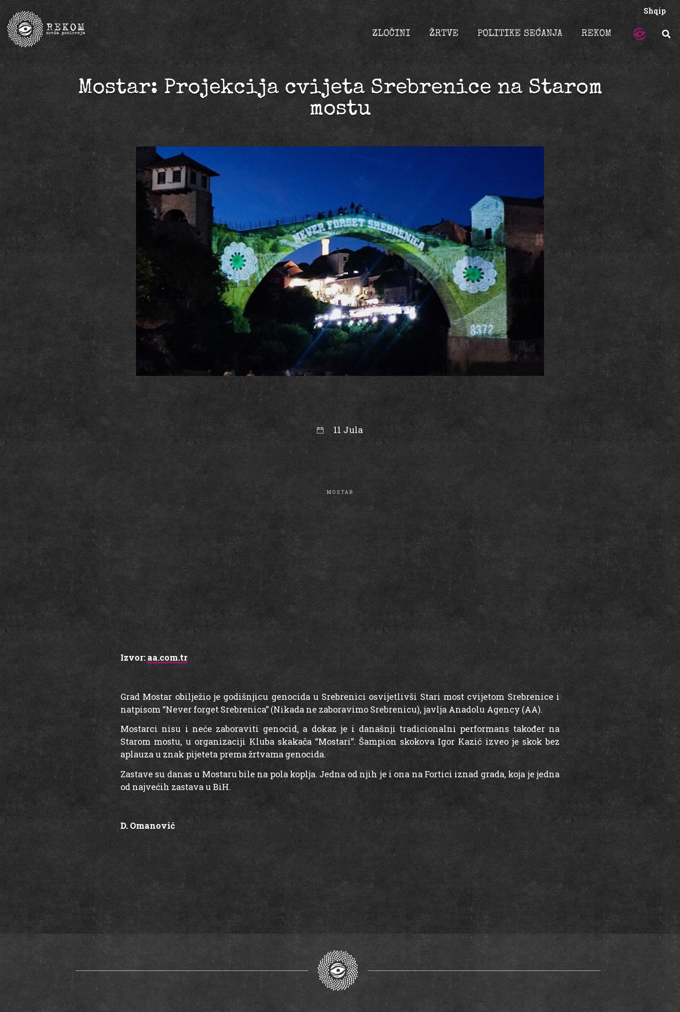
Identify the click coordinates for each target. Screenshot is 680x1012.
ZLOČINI (391, 34)
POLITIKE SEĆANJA (519, 34)
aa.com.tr (167, 657)
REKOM (596, 34)
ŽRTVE (444, 34)
